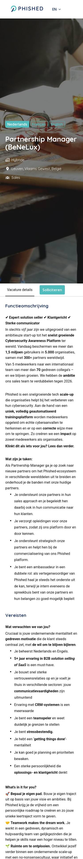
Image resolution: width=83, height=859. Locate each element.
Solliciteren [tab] (52, 289)
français (39, 124)
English (57, 124)
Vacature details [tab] (20, 290)
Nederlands (17, 124)
